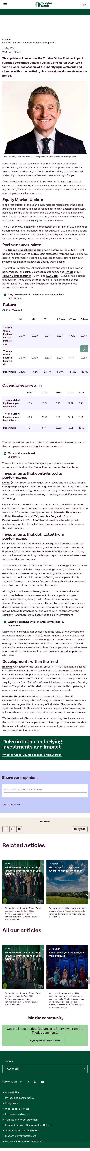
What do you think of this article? (23, 767)
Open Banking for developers (20, 1108)
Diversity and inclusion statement (22, 1119)
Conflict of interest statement (20, 1097)
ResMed (7, 644)
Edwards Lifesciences (67, 490)
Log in (84, 4)
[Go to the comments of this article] (10, 52)
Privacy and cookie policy (18, 1075)
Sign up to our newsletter (45, 1018)
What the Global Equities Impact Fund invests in (32, 732)
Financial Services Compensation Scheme (27, 1102)
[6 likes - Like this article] (4, 52)
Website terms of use (15, 1086)
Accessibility (10, 1070)
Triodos (9, 1039)
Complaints (10, 1081)
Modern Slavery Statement (19, 1113)
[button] (86, 873)
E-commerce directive (16, 1091)
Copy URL (80, 806)
